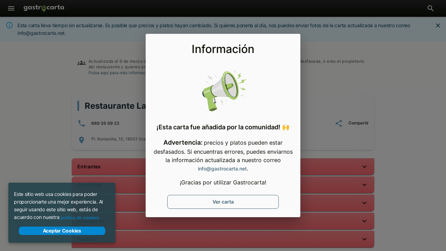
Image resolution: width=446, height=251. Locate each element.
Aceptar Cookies (62, 231)
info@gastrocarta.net (222, 169)
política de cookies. (80, 217)
